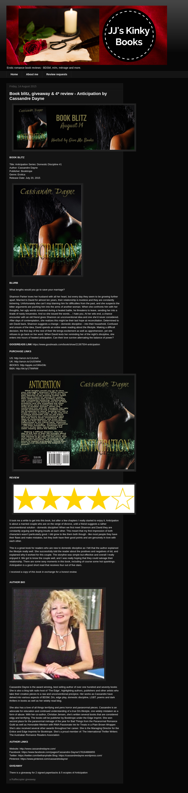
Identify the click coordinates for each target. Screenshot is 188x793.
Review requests (56, 74)
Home (14, 74)
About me (32, 74)
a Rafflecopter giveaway (22, 779)
